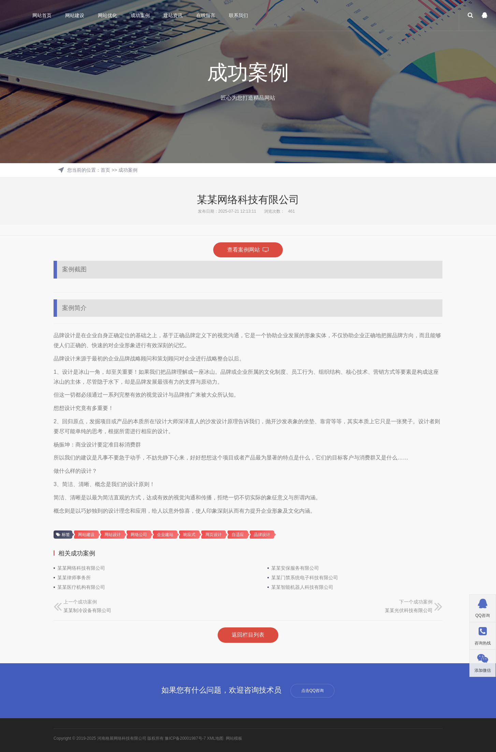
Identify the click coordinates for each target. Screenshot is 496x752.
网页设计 (213, 534)
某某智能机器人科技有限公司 (302, 587)
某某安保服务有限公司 (295, 568)
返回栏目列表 (248, 635)
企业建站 (165, 534)
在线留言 (205, 15)
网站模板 (234, 738)
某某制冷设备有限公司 (87, 610)
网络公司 (139, 534)
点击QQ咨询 (312, 690)
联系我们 (238, 15)
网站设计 (112, 534)
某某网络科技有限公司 (81, 568)
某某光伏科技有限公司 (409, 610)
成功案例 (140, 15)
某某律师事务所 (74, 577)
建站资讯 (173, 15)
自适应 (238, 534)
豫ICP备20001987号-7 (185, 738)
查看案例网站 (248, 250)
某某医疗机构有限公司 (81, 587)
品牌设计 (262, 534)
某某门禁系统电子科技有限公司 (304, 577)
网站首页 (42, 15)
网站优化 (107, 15)
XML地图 (215, 738)
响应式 (189, 534)
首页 (105, 170)
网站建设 (74, 15)
